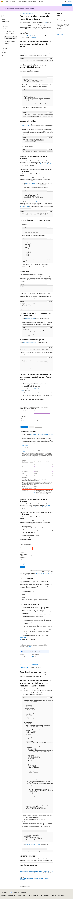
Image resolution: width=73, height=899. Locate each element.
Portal (60, 4)
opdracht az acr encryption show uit (30, 342)
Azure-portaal (32, 37)
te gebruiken (50, 35)
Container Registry (29, 13)
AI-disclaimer (3, 895)
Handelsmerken (53, 895)
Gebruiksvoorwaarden (45, 895)
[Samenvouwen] (15, 13)
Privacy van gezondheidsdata (33, 895)
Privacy (24, 895)
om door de (34, 858)
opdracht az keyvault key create (31, 223)
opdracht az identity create (30, 74)
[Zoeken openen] (66, 2)
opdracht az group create (28, 53)
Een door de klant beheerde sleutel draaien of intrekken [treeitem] (10, 40)
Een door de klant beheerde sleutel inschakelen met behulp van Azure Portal (63, 21)
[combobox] (9, 16)
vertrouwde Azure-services (25, 163)
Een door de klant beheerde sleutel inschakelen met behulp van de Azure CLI (63, 18)
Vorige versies (10, 895)
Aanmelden (69, 1)
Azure (24, 13)
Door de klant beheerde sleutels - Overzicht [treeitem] (9, 34)
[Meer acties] (52, 13)
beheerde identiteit (43, 70)
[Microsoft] (2, 1)
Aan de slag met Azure (67, 4)
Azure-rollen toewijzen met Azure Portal (43, 573)
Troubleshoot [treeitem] (7, 43)
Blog (15, 895)
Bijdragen (19, 895)
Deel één (45, 22)
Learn (21, 13)
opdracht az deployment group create (33, 821)
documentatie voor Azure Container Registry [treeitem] (9, 18)
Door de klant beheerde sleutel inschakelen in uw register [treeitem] (11, 37)
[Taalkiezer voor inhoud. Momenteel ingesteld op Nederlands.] (4, 892)
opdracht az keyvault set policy (31, 183)
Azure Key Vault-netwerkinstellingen (45, 163)
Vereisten (58, 15)
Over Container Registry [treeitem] (8, 24)
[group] (36, 60)
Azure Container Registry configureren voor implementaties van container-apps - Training (36, 871)
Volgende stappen (60, 28)
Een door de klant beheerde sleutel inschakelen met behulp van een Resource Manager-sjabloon (63, 25)
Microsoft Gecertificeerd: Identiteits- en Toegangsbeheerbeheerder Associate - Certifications (34, 879)
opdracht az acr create (30, 318)
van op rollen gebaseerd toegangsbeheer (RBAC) (42, 201)
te (49, 392)
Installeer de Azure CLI (26, 35)
